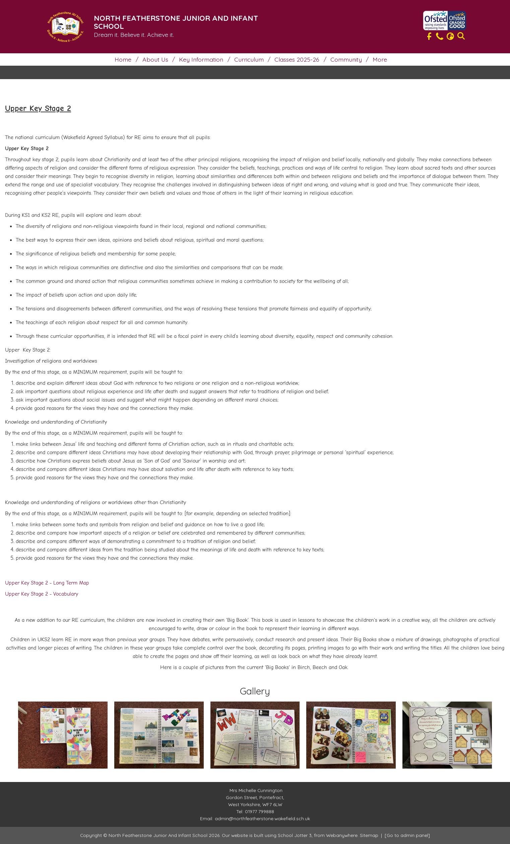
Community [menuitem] (346, 59)
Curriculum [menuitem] (249, 59)
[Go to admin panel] (407, 835)
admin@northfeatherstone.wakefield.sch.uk (262, 818)
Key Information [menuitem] (201, 59)
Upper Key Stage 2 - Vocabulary (41, 594)
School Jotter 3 (295, 835)
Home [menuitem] (123, 59)
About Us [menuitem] (155, 59)
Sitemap (369, 835)
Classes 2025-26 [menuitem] (296, 59)
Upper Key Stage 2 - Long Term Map (47, 583)
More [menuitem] (380, 59)
